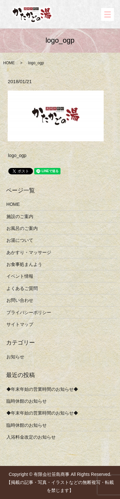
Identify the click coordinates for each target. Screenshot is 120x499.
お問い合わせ (19, 300)
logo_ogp (17, 155)
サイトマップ (19, 324)
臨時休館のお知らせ (26, 401)
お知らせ (15, 356)
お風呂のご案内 (22, 228)
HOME (9, 63)
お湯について (19, 240)
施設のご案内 (19, 216)
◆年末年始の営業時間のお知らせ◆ (42, 389)
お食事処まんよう (24, 264)
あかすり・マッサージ (28, 252)
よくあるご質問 (22, 288)
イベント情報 (19, 276)
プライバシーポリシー (28, 312)
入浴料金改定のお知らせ (31, 437)
